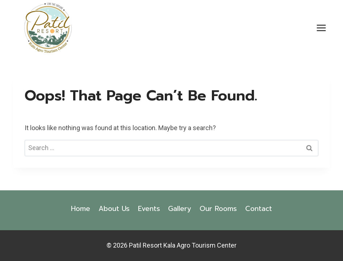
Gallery (179, 208)
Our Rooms (218, 208)
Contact (258, 208)
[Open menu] (321, 27)
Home (80, 208)
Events (149, 208)
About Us (114, 208)
